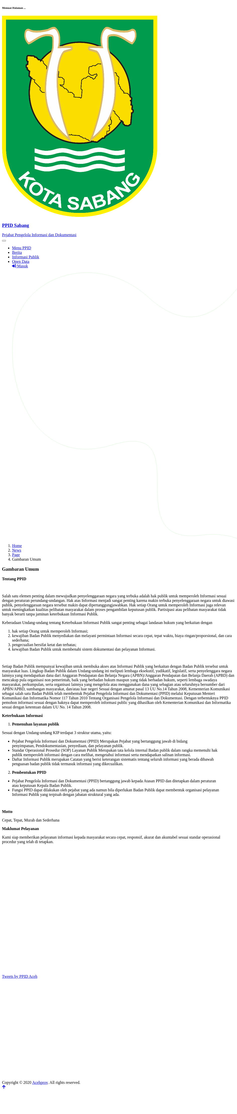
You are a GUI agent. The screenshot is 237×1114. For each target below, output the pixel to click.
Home (17, 546)
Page (16, 555)
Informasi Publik (25, 257)
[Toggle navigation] (4, 240)
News (16, 550)
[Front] (118, 225)
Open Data (20, 261)
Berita (17, 252)
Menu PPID (21, 248)
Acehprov (40, 1082)
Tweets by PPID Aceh (19, 976)
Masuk (20, 266)
